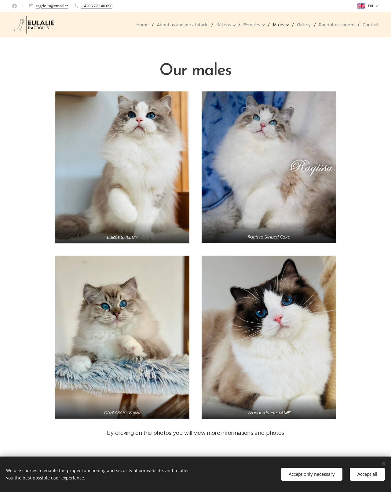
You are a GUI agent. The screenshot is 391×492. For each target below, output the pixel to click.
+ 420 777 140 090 (96, 6)
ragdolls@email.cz (52, 6)
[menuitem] (139, 24)
